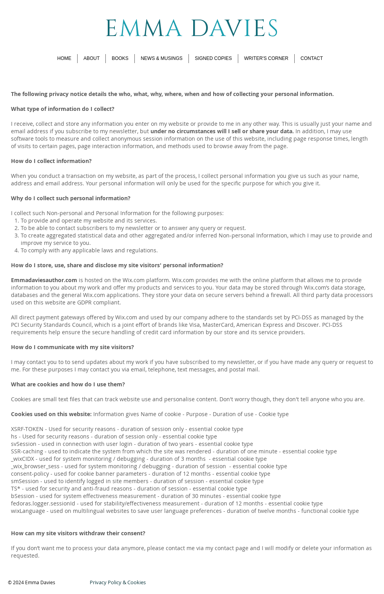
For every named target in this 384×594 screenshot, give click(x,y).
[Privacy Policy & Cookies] (117, 582)
